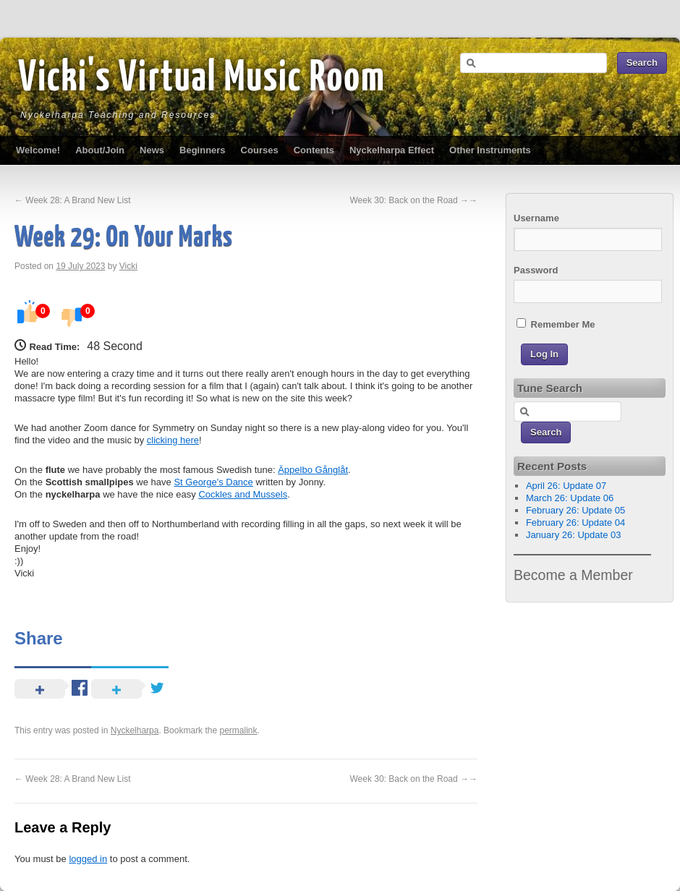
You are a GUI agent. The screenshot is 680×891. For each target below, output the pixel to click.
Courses (260, 150)
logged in (88, 858)
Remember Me (556, 324)
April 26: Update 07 (566, 485)
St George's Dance (213, 482)
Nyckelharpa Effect (391, 150)
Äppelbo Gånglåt (313, 469)
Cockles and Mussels (242, 494)
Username (536, 218)
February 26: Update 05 (575, 510)
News (152, 150)
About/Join (99, 150)
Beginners (202, 150)
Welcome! (38, 150)
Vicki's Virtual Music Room (202, 79)
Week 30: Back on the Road (413, 200)
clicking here (173, 440)
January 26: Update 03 (573, 534)
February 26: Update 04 (575, 522)
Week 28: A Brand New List (72, 200)
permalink (238, 730)
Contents (314, 150)
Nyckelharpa (135, 730)
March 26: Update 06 (569, 498)
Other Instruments (490, 150)
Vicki (128, 266)
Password (536, 270)
